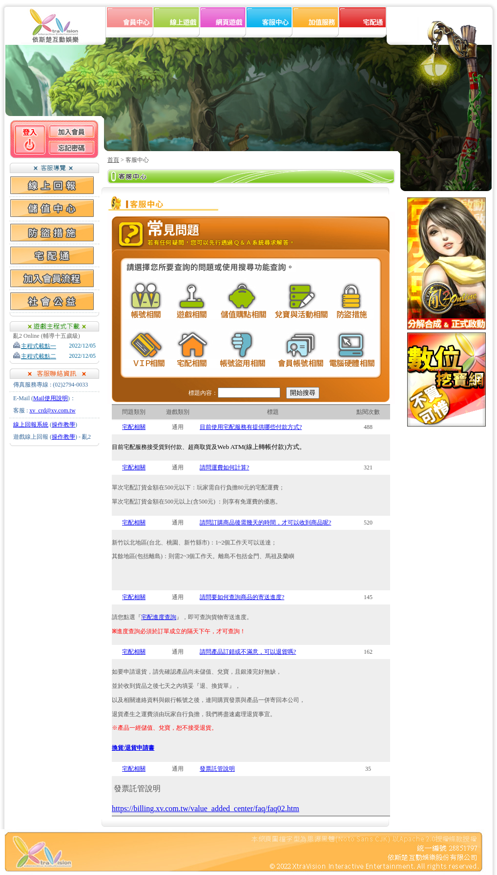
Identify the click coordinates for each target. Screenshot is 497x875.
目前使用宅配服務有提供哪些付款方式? (251, 427)
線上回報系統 (30, 424)
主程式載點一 (34, 346)
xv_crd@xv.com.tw (52, 410)
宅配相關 (133, 427)
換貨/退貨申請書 (133, 747)
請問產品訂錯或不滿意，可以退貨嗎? (248, 651)
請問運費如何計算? (224, 467)
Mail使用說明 (50, 398)
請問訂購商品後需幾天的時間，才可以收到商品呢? (265, 522)
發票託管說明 (217, 768)
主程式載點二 (34, 356)
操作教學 (63, 424)
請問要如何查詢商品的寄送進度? (242, 597)
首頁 (113, 159)
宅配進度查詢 (158, 617)
